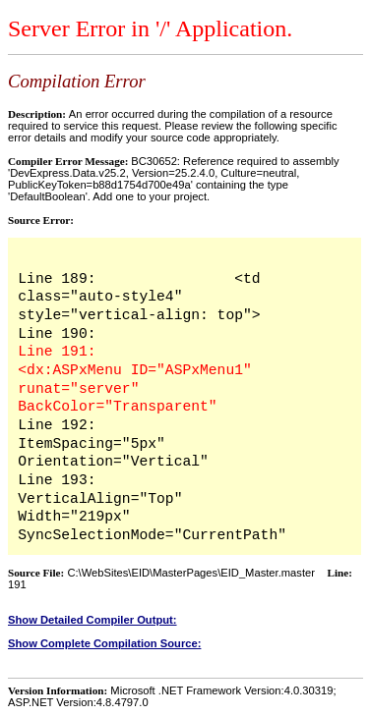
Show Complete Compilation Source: (104, 643)
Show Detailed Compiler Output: (92, 620)
